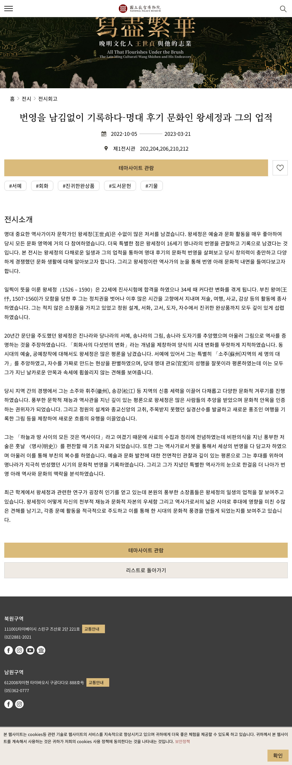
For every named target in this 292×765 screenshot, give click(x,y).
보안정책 (182, 741)
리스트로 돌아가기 (146, 570)
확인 (278, 755)
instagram (19, 650)
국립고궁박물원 (139, 8)
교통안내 (91, 629)
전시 (26, 98)
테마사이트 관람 (136, 167)
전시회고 (48, 98)
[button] (8, 8)
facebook (8, 650)
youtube (30, 650)
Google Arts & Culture (41, 650)
